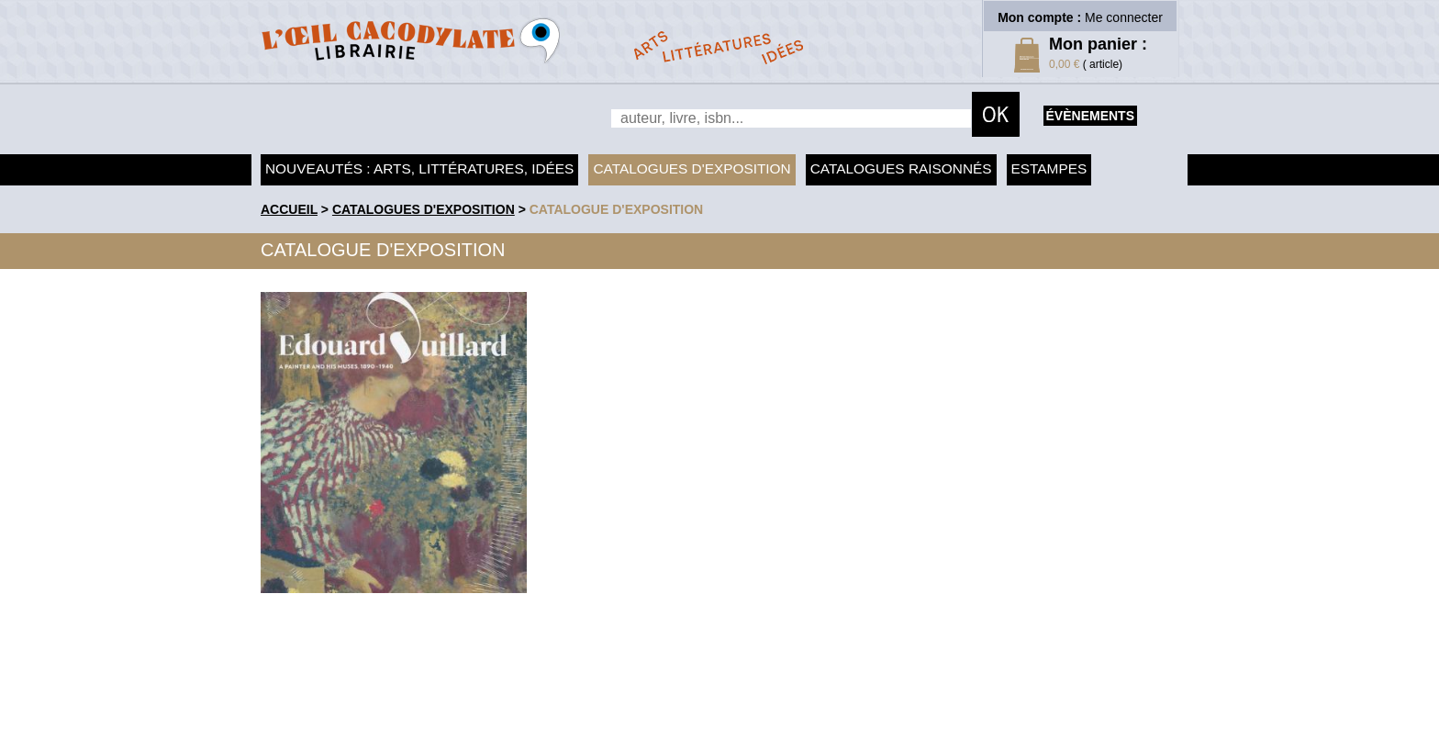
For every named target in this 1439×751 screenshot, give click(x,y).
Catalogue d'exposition (617, 209)
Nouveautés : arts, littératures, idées (419, 168)
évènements (1090, 115)
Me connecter (1124, 17)
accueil (289, 209)
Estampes (1049, 168)
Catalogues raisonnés (901, 168)
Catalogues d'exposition (691, 168)
